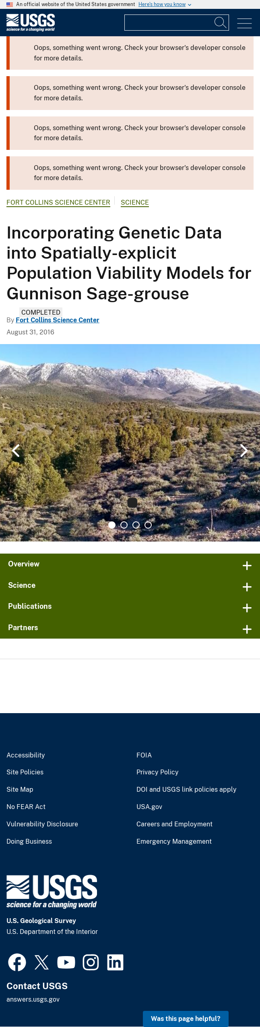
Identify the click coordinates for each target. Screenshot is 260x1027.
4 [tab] (148, 525)
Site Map (19, 789)
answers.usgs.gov (33, 999)
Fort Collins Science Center (58, 202)
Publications (30, 606)
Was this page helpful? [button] (186, 1019)
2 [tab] (124, 525)
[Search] (221, 23)
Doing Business (29, 841)
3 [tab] (136, 525)
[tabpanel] (130, 443)
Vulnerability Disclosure (42, 824)
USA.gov (149, 807)
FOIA (144, 755)
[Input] (176, 23)
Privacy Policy (157, 772)
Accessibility (25, 755)
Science (135, 202)
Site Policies (24, 772)
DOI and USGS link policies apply (186, 789)
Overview (23, 564)
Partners (23, 627)
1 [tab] (112, 525)
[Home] (30, 29)
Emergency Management (174, 841)
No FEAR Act (25, 807)
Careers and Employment (174, 824)
